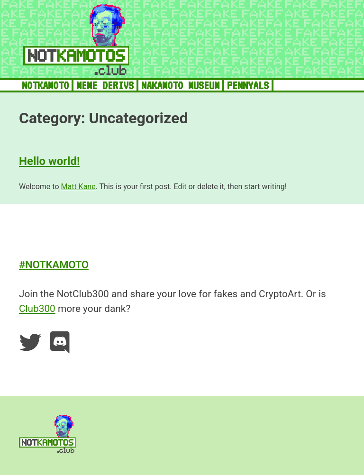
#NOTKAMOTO (54, 264)
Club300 (37, 308)
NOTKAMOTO (45, 85)
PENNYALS (248, 85)
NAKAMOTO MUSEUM (180, 85)
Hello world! (49, 161)
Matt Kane (78, 186)
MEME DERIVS (105, 85)
